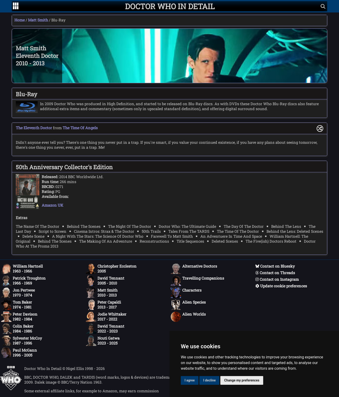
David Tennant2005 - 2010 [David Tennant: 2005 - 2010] (105, 281)
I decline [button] (209, 380)
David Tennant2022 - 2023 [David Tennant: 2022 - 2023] (105, 329)
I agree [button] (190, 380)
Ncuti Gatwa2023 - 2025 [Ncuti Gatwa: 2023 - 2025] (103, 341)
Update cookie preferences (281, 285)
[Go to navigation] (15, 6)
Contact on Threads (275, 272)
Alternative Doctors (194, 269)
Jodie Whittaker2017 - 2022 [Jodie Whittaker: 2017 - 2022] (106, 317)
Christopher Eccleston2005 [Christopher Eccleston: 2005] (111, 269)
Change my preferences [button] (241, 380)
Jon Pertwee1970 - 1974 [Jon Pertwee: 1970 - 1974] (18, 293)
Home (19, 19)
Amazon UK (52, 205)
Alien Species (188, 305)
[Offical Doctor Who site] (11, 388)
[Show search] (323, 6)
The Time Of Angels (80, 127)
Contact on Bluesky (275, 266)
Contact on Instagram (277, 279)
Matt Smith (38, 19)
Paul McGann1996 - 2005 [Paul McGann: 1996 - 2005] (19, 353)
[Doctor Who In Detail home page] (170, 6)
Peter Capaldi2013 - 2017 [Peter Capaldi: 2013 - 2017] (103, 305)
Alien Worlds (188, 317)
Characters (186, 293)
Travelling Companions (197, 281)
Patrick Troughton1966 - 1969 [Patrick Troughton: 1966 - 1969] (23, 281)
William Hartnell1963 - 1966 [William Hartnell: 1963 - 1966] (22, 269)
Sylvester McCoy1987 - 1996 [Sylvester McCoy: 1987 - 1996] (21, 341)
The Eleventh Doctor (34, 127)
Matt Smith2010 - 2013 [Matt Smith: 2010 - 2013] (101, 293)
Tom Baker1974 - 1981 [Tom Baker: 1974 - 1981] (16, 305)
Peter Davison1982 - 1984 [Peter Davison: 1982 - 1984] (19, 317)
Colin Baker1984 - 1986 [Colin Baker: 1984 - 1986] (17, 329)
